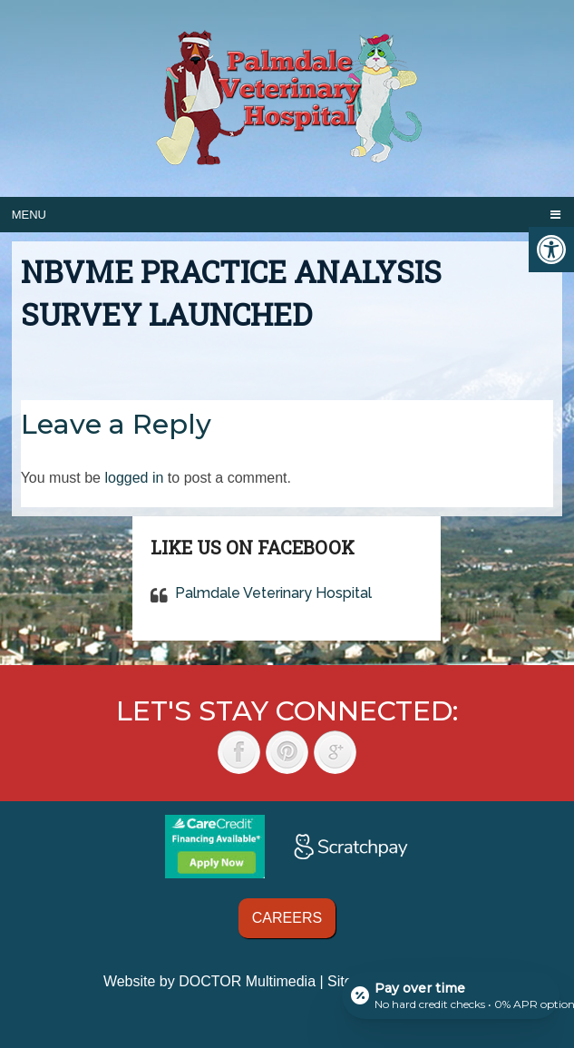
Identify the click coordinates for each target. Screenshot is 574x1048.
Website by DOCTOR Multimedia (209, 981)
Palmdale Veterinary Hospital (273, 593)
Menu (29, 214)
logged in (133, 477)
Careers (287, 918)
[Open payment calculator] (450, 995)
